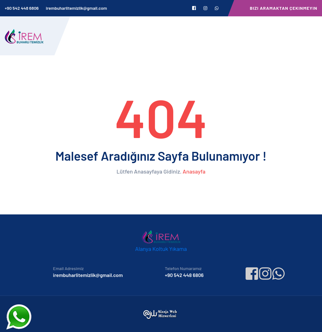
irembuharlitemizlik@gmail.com (76, 8)
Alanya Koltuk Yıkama (161, 248)
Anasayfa (194, 171)
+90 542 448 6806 (22, 8)
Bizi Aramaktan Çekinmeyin (283, 8)
